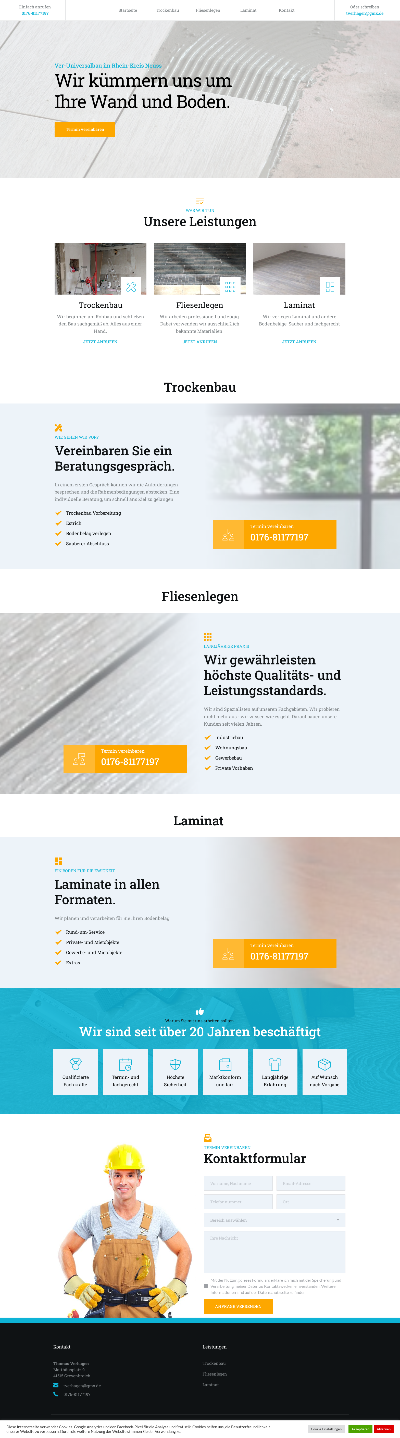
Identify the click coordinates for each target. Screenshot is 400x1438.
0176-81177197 (35, 13)
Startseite (128, 10)
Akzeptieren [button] (360, 1429)
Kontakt (287, 10)
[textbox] (274, 1220)
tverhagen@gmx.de (364, 13)
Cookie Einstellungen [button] (326, 1429)
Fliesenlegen (208, 10)
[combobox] (274, 1220)
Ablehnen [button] (384, 1429)
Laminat (248, 10)
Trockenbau (167, 10)
